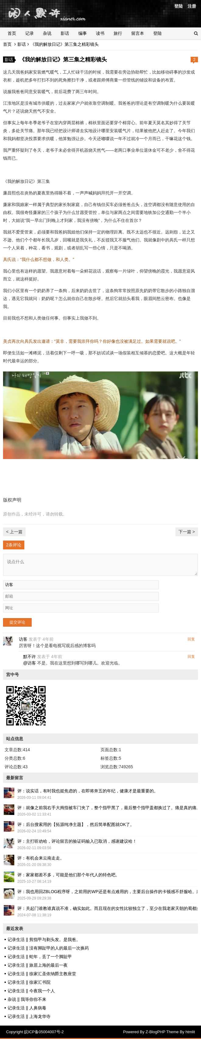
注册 (192, 6)
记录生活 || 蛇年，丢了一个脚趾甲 (40, 956)
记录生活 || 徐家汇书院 (29, 982)
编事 (82, 33)
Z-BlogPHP (155, 1032)
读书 (100, 33)
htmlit (190, 1032)
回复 (191, 639)
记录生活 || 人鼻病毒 (27, 1007)
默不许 (29, 656)
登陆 (178, 6)
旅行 (118, 33)
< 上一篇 (14, 531)
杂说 (47, 33)
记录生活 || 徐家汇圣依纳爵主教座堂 (42, 973)
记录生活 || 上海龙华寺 (29, 1016)
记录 (29, 33)
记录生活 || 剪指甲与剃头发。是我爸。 (44, 939)
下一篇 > (186, 531)
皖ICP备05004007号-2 (44, 1032)
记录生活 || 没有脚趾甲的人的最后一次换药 (48, 948)
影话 (65, 33)
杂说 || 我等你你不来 (27, 999)
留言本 (137, 33)
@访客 (29, 663)
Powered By (134, 1032)
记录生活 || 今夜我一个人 (31, 990)
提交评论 (17, 622)
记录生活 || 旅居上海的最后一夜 (38, 965)
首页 (12, 33)
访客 (23, 639)
